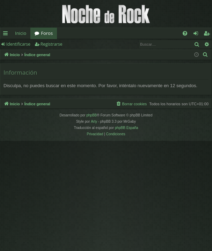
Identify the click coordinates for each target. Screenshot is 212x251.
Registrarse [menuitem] (208, 34)
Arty (94, 121)
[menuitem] (185, 33)
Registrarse (52, 44)
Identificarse (18, 44)
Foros (47, 33)
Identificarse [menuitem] (197, 34)
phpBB (91, 115)
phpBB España (126, 128)
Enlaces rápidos (7, 34)
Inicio (20, 33)
